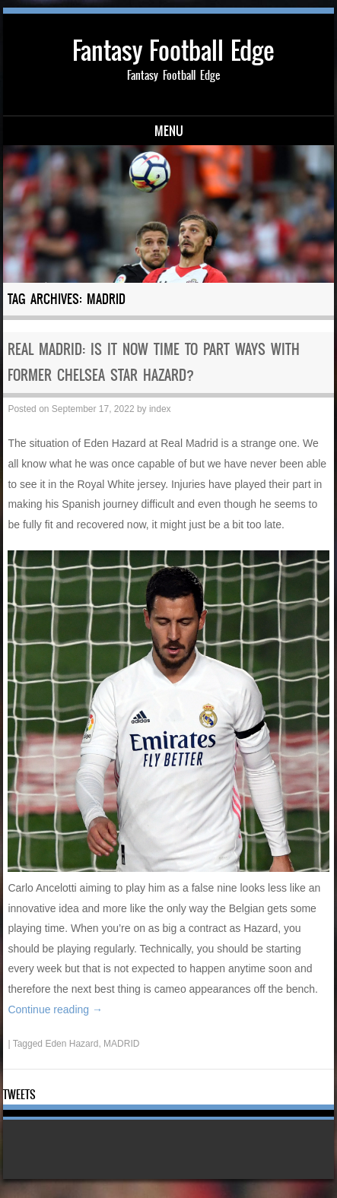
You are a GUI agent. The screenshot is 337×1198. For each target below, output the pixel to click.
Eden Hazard (71, 1043)
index (160, 409)
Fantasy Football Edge (173, 50)
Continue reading (55, 1009)
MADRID (121, 1043)
